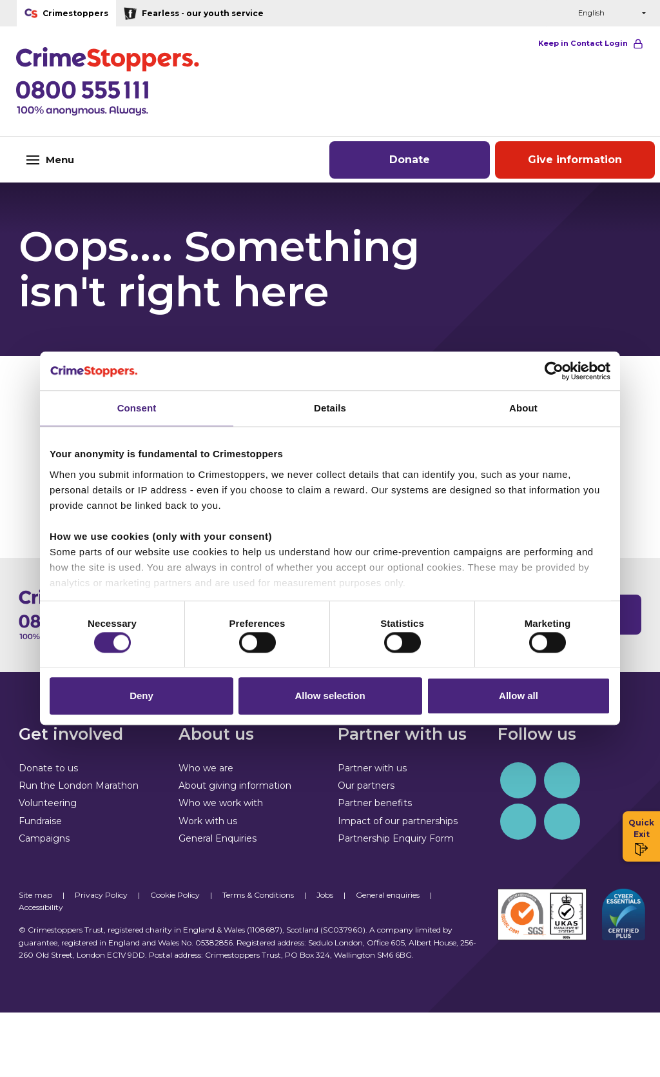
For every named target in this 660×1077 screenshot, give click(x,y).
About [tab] (523, 404)
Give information (575, 159)
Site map (35, 895)
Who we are (206, 768)
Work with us (208, 821)
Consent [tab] (137, 404)
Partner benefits (375, 803)
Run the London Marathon (79, 785)
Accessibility (41, 907)
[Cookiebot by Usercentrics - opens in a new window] (554, 367)
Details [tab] (330, 404)
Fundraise (40, 821)
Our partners (366, 785)
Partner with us (372, 768)
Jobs (324, 895)
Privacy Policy (101, 895)
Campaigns (44, 838)
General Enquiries (218, 838)
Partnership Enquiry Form (396, 838)
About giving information (235, 785)
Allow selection (330, 699)
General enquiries (388, 895)
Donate (409, 159)
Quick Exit (641, 837)
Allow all (518, 699)
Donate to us (48, 768)
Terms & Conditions (258, 895)
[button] (538, 13)
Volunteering (48, 803)
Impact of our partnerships (398, 821)
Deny (141, 699)
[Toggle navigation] (110, 159)
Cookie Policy (175, 895)
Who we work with (221, 803)
